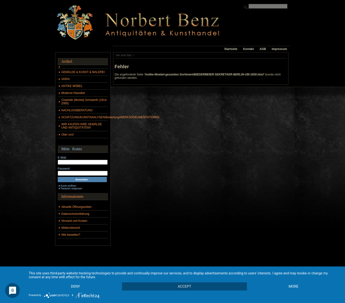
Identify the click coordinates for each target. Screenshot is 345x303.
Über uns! (67, 134)
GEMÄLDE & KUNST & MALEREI (83, 72)
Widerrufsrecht (70, 227)
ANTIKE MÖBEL (72, 86)
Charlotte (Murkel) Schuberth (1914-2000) (84, 101)
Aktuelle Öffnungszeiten (76, 207)
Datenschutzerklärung (75, 214)
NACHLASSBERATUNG (76, 110)
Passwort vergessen (71, 188)
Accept (184, 286)
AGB (262, 49)
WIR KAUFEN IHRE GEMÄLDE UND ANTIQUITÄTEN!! (81, 126)
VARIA (65, 79)
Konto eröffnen (68, 186)
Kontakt (248, 49)
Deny (75, 286)
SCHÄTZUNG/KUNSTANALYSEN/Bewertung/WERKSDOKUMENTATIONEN (84, 117)
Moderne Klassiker (73, 93)
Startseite (230, 49)
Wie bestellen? (70, 234)
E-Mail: (62, 157)
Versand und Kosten (74, 221)
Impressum (279, 49)
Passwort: (64, 168)
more (293, 286)
